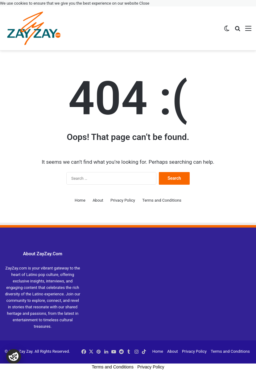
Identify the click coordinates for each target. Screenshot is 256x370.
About (98, 200)
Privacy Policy (122, 200)
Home (80, 200)
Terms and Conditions (161, 200)
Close (144, 3)
